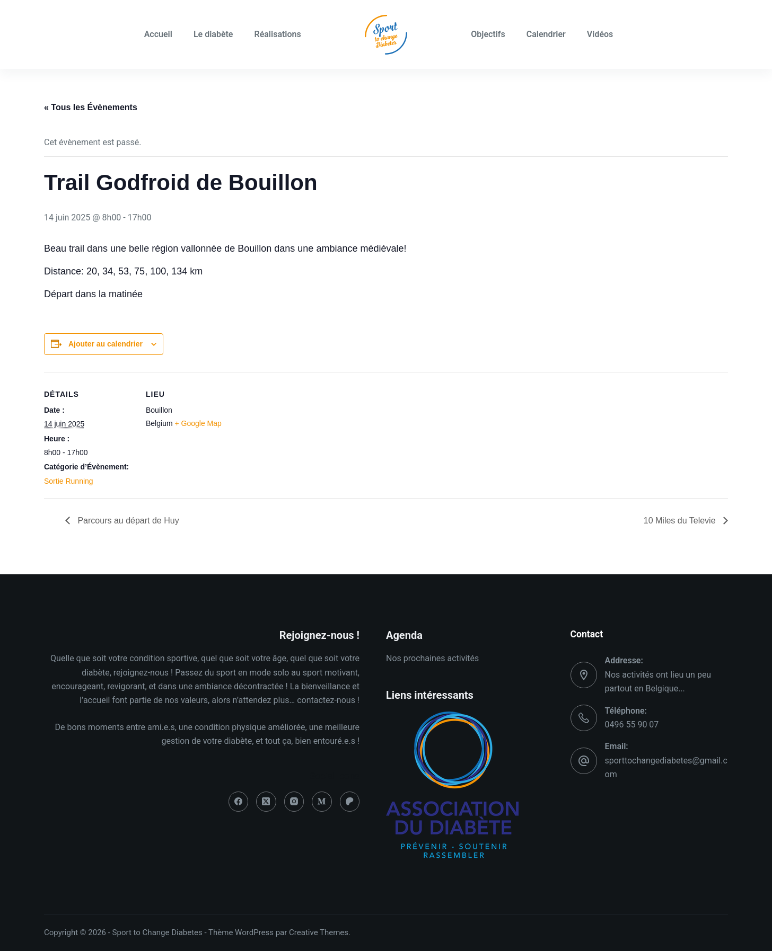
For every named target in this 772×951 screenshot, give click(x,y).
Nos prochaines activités (432, 658)
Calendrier (546, 34)
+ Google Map (197, 423)
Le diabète (213, 34)
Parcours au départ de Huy (127, 520)
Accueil (158, 34)
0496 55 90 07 (632, 724)
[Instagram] (294, 802)
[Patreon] (350, 802)
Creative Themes (318, 932)
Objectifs (488, 34)
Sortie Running (68, 481)
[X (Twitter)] (266, 802)
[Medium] (322, 802)
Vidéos (600, 34)
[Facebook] (239, 802)
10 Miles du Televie (681, 520)
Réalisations (277, 34)
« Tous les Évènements (90, 107)
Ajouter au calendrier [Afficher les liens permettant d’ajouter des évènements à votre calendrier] (105, 344)
